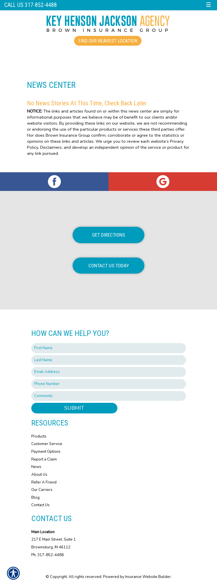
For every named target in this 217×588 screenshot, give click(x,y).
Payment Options (46, 451)
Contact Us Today (108, 265)
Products (38, 436)
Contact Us (40, 505)
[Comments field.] (108, 396)
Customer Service (46, 443)
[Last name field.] (108, 360)
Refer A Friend (44, 482)
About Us (39, 474)
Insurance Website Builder (148, 576)
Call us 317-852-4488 (30, 5)
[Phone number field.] (108, 384)
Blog (35, 497)
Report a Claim (44, 459)
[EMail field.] (108, 372)
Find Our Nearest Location (107, 41)
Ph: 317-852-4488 (47, 555)
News (36, 466)
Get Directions (108, 235)
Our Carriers (42, 489)
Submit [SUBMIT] (74, 408)
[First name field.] (108, 348)
